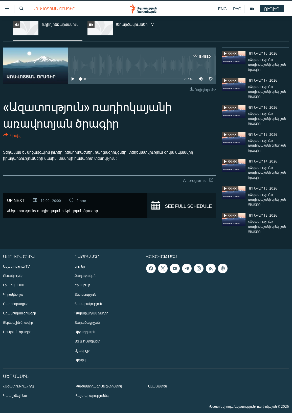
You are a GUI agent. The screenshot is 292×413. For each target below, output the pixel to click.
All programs (198, 180)
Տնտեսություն (85, 294)
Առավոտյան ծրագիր (54, 8)
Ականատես (157, 386)
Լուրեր (80, 266)
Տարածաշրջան (87, 322)
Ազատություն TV (16, 266)
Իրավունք (82, 285)
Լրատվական (13, 285)
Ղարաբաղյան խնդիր (91, 313)
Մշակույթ (82, 350)
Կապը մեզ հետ (15, 395)
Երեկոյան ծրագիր (17, 332)
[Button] (11, 136)
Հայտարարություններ (93, 395)
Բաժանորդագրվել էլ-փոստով (99, 386)
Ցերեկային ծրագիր (18, 322)
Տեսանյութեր (13, 275)
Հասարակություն (88, 304)
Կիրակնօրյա (13, 294)
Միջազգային (85, 332)
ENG (222, 8)
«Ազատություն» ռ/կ (18, 386)
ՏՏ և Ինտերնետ (87, 341)
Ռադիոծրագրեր (15, 304)
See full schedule (181, 205)
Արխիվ (80, 360)
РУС (237, 8)
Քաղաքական (85, 275)
